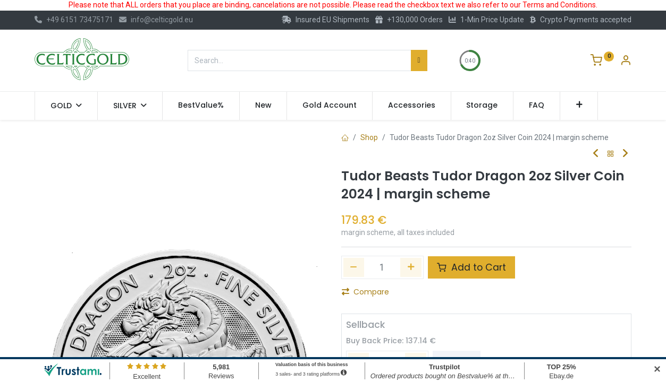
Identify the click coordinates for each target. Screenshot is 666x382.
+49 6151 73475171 (74, 19)
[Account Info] (625, 61)
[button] (579, 105)
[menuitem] (201, 105)
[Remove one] (354, 267)
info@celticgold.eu (156, 19)
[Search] (419, 60)
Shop (369, 137)
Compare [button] (365, 291)
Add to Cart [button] (471, 267)
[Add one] (410, 267)
